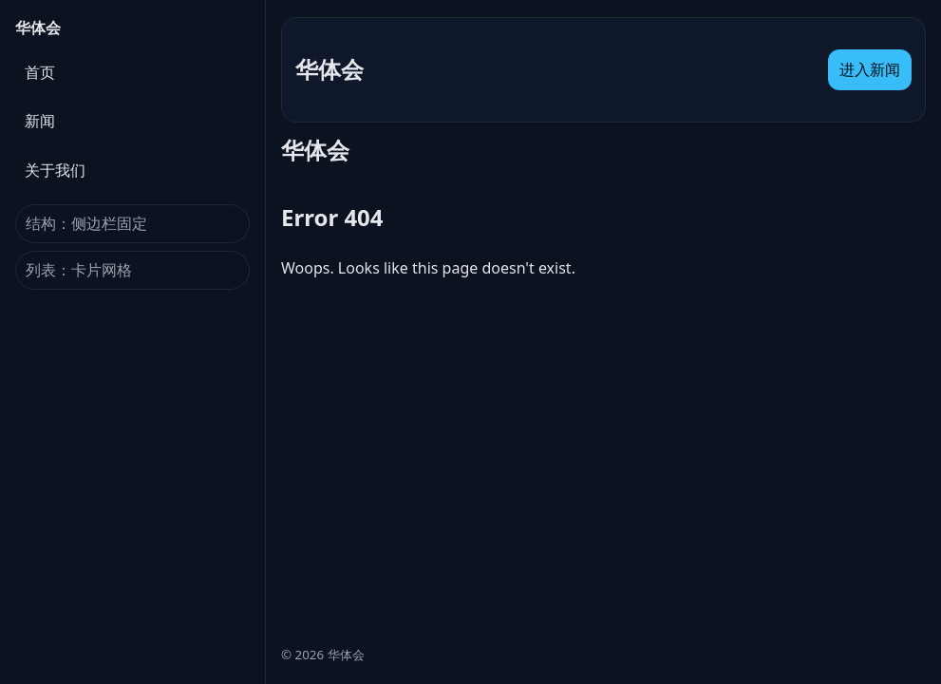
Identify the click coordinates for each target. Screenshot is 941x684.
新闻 (40, 120)
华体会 (38, 27)
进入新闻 (869, 69)
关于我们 (55, 170)
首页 (40, 72)
